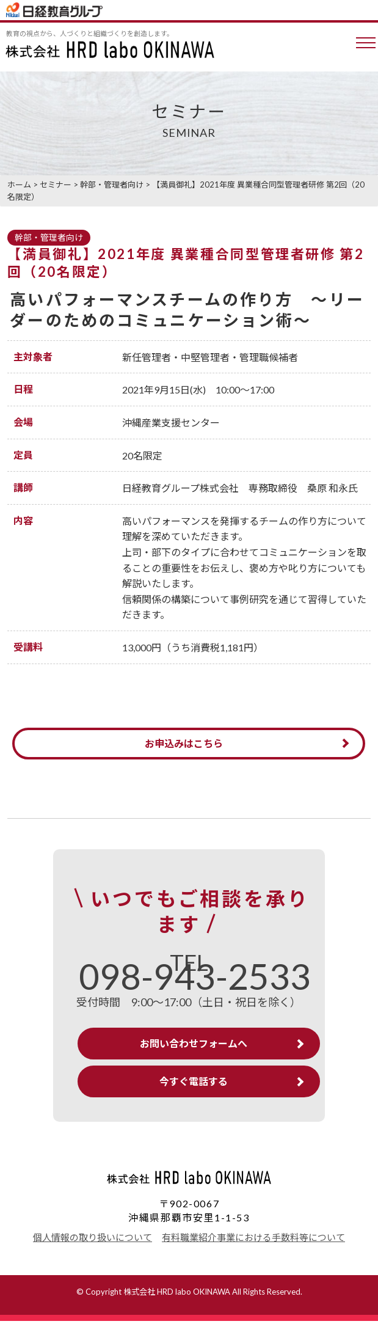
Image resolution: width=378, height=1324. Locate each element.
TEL (195, 973)
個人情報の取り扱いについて (92, 1240)
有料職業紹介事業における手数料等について (253, 1240)
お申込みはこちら (184, 744)
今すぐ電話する (193, 1084)
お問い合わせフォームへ (193, 1046)
